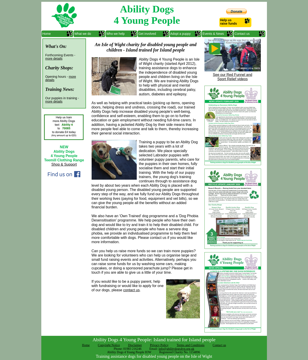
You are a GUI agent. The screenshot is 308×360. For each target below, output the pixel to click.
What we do (82, 33)
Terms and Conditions (190, 345)
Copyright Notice (109, 345)
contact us (131, 290)
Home (46, 33)
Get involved (147, 33)
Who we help (115, 33)
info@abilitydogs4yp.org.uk (176, 349)
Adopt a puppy (180, 33)
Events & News (213, 33)
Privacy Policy (159, 345)
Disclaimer (135, 345)
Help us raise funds (228, 21)
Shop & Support (64, 164)
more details (54, 58)
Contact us (242, 33)
